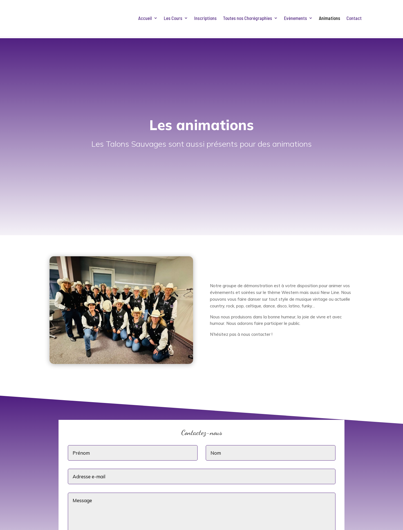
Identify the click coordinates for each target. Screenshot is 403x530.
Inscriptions (205, 18)
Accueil (145, 18)
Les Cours (173, 18)
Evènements (295, 18)
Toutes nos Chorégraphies (247, 18)
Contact (354, 18)
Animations (329, 18)
